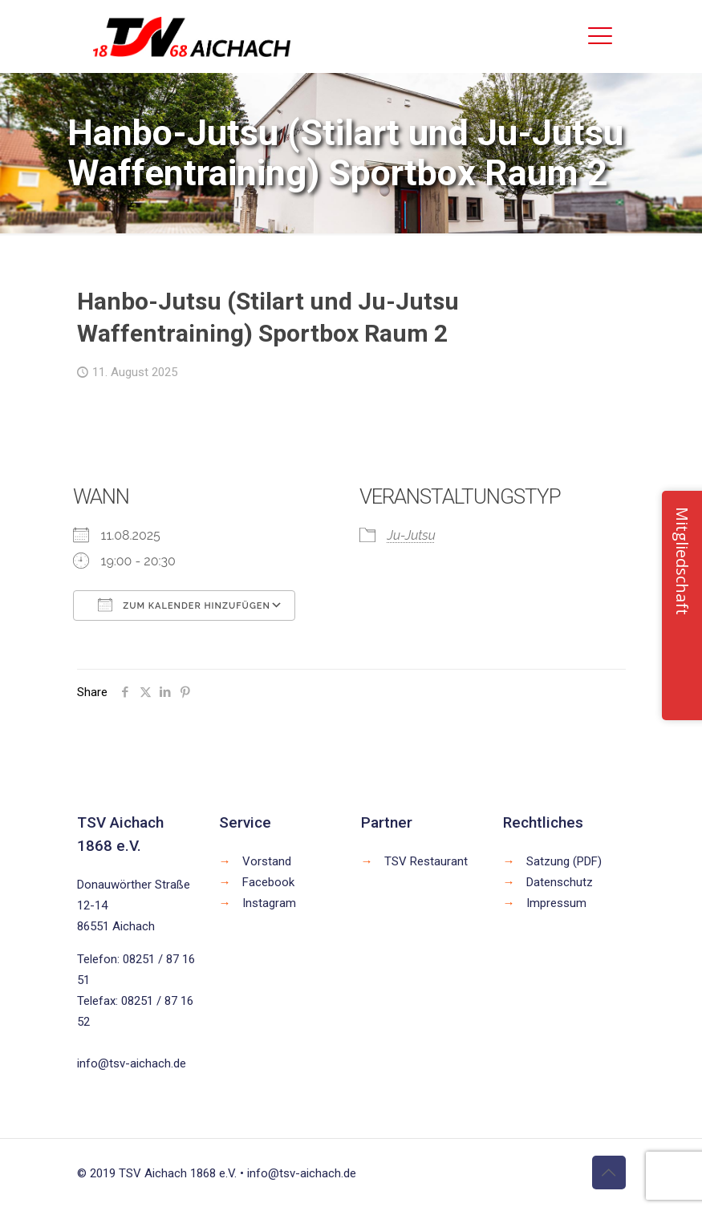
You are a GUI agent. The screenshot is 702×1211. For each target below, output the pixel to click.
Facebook (268, 882)
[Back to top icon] (609, 1172)
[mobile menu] (600, 36)
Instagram (269, 903)
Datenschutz (559, 882)
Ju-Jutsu (412, 535)
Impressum (556, 903)
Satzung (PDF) (564, 861)
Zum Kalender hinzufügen (184, 604)
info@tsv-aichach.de (131, 1063)
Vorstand (266, 861)
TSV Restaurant (426, 861)
